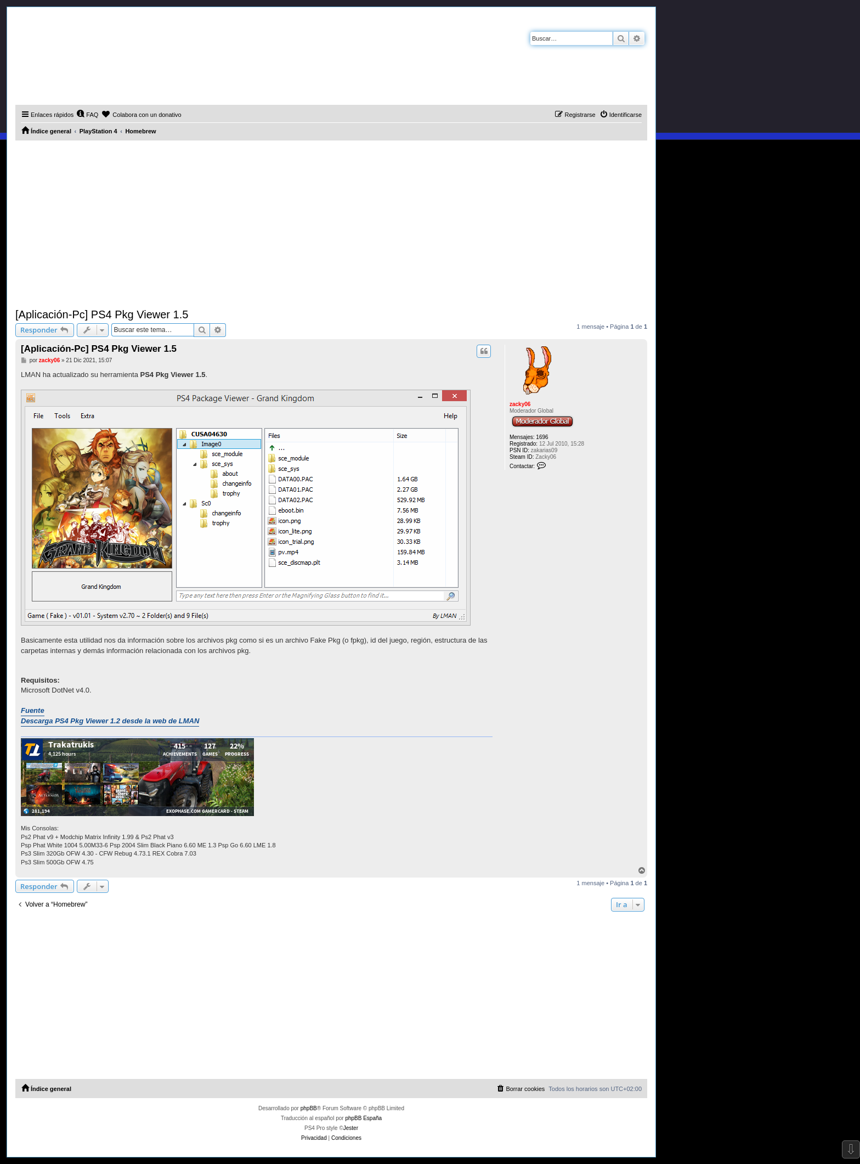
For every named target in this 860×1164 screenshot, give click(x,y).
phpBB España (363, 1118)
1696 (542, 437)
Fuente (32, 710)
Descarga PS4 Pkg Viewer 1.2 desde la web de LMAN (110, 721)
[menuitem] (87, 114)
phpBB (309, 1108)
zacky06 (520, 404)
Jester (350, 1128)
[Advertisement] (331, 223)
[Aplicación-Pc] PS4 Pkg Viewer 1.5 (101, 314)
